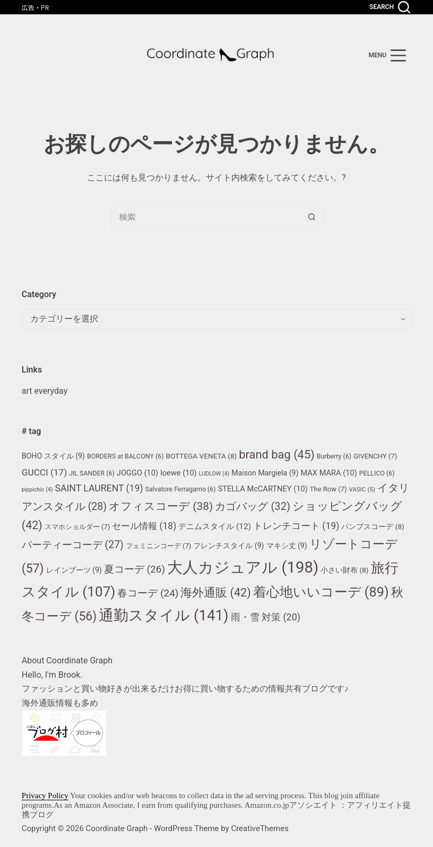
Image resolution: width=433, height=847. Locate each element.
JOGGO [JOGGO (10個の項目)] (137, 473)
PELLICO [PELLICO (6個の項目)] (377, 473)
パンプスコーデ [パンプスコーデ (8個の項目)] (372, 526)
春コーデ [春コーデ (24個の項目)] (147, 593)
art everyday (44, 391)
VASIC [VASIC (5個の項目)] (362, 489)
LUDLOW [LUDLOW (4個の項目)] (214, 473)
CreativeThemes (260, 828)
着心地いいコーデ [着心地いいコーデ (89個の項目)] (321, 592)
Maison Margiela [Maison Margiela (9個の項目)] (264, 473)
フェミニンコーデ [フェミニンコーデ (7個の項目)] (159, 546)
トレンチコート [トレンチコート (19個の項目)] (296, 526)
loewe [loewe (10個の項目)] (178, 473)
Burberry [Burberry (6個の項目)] (334, 456)
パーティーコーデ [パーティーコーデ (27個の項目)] (73, 545)
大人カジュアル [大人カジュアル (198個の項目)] (242, 567)
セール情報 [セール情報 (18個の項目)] (144, 526)
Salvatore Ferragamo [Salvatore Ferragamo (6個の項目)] (180, 489)
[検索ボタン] (312, 216)
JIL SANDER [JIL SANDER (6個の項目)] (92, 473)
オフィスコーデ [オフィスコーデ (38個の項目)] (161, 506)
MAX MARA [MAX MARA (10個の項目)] (328, 473)
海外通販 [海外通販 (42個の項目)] (215, 592)
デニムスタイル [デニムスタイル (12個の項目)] (214, 526)
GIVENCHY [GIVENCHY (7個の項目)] (375, 456)
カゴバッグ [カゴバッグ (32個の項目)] (252, 506)
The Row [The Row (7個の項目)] (328, 489)
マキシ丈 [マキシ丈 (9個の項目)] (286, 545)
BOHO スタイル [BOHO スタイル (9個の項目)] (53, 456)
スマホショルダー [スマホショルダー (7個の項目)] (77, 527)
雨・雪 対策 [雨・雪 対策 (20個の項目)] (265, 617)
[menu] (387, 55)
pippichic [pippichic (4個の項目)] (37, 489)
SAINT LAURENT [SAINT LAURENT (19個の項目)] (99, 488)
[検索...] (205, 216)
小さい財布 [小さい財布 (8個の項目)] (344, 570)
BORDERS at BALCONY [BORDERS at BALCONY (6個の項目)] (125, 456)
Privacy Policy (45, 795)
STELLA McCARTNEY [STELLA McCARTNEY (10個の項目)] (263, 489)
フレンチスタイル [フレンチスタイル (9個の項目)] (228, 545)
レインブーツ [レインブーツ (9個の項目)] (74, 570)
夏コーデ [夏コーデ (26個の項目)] (135, 569)
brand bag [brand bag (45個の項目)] (277, 454)
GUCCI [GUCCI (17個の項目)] (44, 472)
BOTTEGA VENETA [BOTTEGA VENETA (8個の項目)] (201, 456)
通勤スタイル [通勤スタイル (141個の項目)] (163, 615)
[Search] (389, 7)
